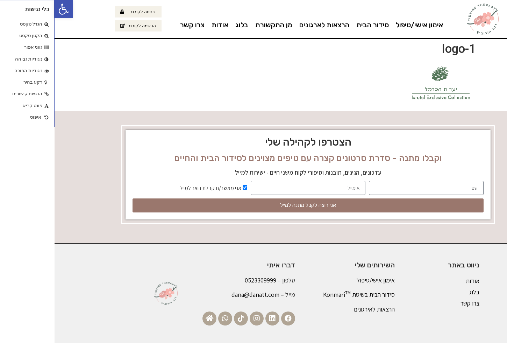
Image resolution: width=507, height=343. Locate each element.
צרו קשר (138, 25)
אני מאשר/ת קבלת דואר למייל (156, 187)
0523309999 (206, 280)
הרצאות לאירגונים (319, 309)
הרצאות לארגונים (270, 25)
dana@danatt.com (201, 294)
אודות (165, 25)
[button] (9, 9)
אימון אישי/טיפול (364, 25)
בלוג (187, 25)
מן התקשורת (219, 25)
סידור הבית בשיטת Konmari (304, 294)
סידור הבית (318, 25)
